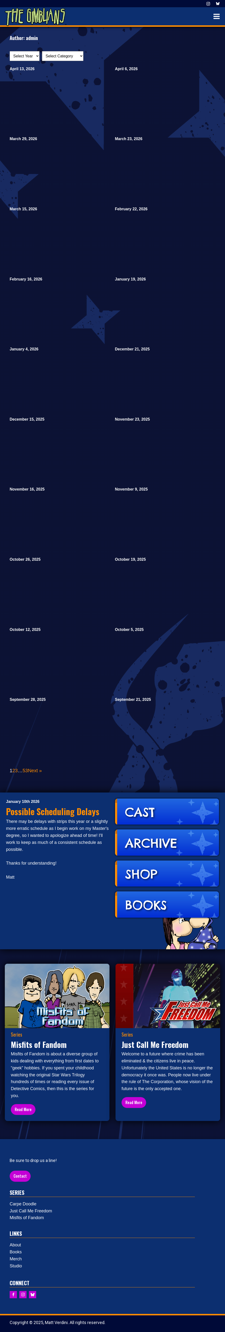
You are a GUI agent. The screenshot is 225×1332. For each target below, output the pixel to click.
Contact (20, 1176)
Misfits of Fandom (27, 1217)
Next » (35, 770)
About (15, 1245)
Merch (16, 1259)
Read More (23, 1109)
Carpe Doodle (23, 1204)
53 (25, 770)
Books (16, 1252)
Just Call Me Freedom (31, 1211)
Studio (16, 1266)
